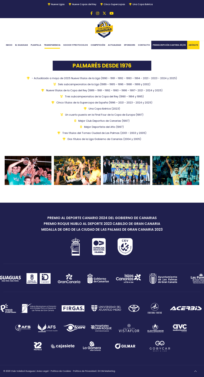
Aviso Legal (42, 370)
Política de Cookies (61, 370)
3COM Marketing (106, 370)
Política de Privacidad (84, 370)
